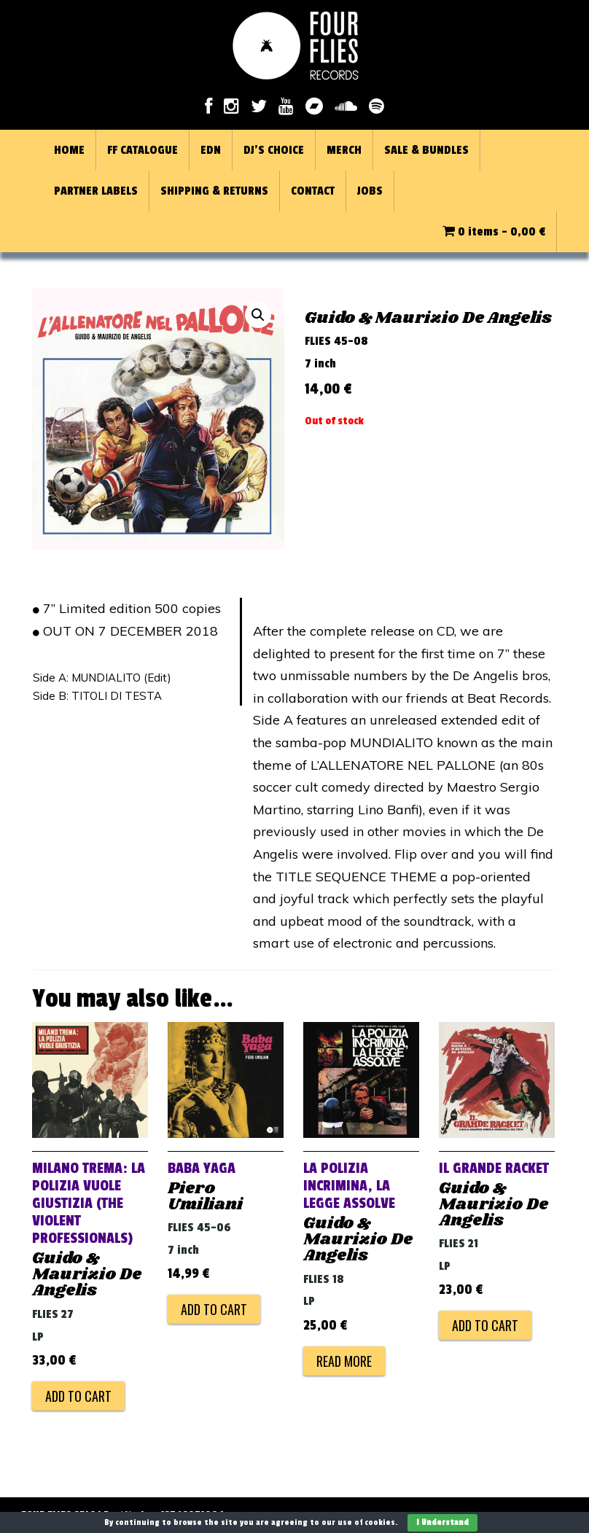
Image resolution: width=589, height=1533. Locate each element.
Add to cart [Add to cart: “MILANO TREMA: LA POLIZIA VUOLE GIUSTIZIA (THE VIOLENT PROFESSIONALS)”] (78, 1395)
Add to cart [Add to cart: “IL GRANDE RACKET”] (485, 1325)
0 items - (493, 232)
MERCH (344, 150)
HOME (69, 150)
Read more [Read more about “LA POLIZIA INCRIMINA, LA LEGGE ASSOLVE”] (344, 1360)
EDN (210, 150)
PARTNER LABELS (96, 191)
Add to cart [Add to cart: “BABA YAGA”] (214, 1309)
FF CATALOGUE (142, 150)
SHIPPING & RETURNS (214, 191)
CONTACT (313, 191)
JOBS (370, 191)
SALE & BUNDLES (426, 150)
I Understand (442, 1522)
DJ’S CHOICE (273, 150)
